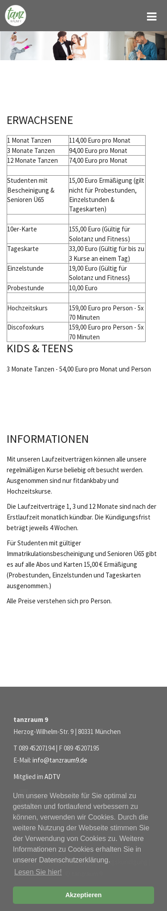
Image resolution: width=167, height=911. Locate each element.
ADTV (52, 776)
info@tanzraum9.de (60, 760)
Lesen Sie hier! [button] (38, 872)
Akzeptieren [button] (83, 895)
